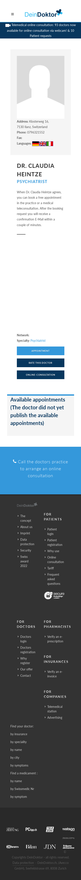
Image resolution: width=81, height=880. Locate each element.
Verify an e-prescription (55, 639)
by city (14, 757)
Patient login (52, 531)
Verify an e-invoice (54, 674)
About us (26, 527)
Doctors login (25, 639)
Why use (53, 551)
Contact (25, 675)
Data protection (27, 542)
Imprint (25, 533)
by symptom (18, 796)
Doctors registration (27, 650)
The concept (25, 518)
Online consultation (55, 559)
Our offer (26, 669)
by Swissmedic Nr (22, 789)
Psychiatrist (32, 181)
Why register (25, 661)
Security (25, 550)
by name (16, 750)
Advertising (54, 717)
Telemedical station (54, 709)
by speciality (18, 742)
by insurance (18, 734)
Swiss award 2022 (24, 561)
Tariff (50, 568)
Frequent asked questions (53, 579)
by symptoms (19, 765)
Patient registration (54, 542)
